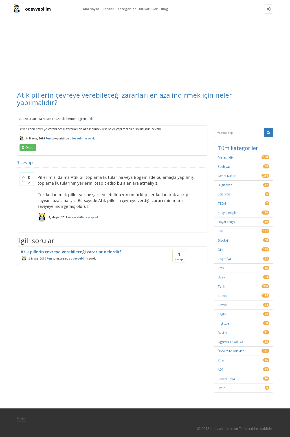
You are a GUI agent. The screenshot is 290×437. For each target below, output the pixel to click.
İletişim (21, 418)
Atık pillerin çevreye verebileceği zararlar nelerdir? (71, 251)
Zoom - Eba (226, 378)
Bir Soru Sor (148, 9)
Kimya (222, 305)
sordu (91, 138)
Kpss (221, 360)
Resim (222, 332)
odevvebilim (79, 258)
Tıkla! (90, 119)
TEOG (222, 203)
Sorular (108, 9)
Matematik (225, 157)
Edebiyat (224, 166)
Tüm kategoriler (238, 148)
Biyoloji (223, 240)
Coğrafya (224, 259)
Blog (164, 9)
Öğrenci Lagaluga (230, 342)
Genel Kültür (226, 176)
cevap (29, 147)
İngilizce (223, 323)
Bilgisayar (225, 185)
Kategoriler (126, 9)
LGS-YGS (224, 194)
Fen (48, 138)
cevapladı (92, 217)
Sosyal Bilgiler (228, 213)
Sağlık (222, 314)
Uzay (221, 277)
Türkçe (223, 296)
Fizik (221, 268)
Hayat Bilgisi (226, 222)
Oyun (221, 388)
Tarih (221, 286)
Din (220, 249)
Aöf (220, 369)
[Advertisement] (145, 51)
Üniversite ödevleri (231, 351)
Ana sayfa (91, 9)
